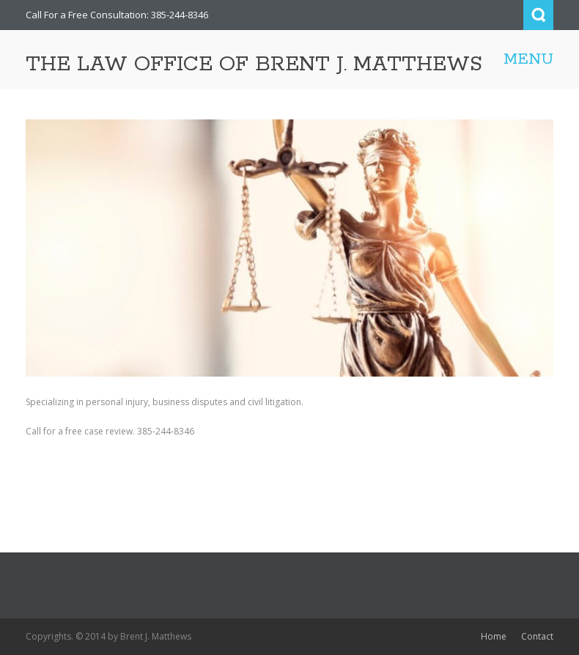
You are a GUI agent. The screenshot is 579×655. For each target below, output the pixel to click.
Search (538, 15)
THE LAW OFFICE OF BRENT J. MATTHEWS (254, 64)
